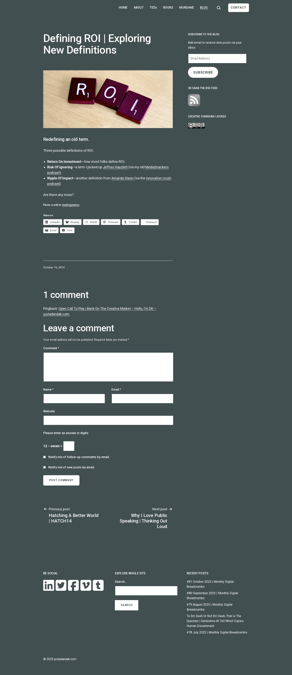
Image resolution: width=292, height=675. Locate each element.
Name (48, 389)
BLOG (204, 7)
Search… (121, 582)
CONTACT (238, 7)
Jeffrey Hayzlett (115, 167)
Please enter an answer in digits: (66, 433)
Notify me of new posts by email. (71, 467)
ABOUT (139, 7)
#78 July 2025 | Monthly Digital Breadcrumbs (217, 632)
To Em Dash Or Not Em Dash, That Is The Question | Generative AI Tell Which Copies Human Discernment (215, 621)
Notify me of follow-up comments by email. (79, 457)
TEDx (153, 7)
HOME (123, 7)
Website (49, 411)
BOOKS (168, 7)
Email (116, 389)
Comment (51, 348)
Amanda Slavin (122, 178)
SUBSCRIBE (203, 72)
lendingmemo (70, 205)
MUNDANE (186, 7)
